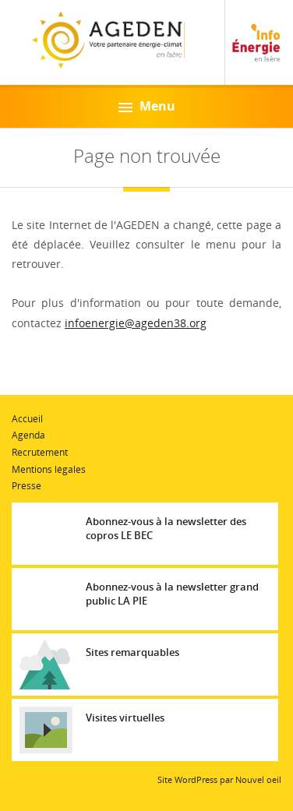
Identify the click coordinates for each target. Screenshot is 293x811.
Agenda (28, 435)
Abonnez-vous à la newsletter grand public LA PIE (172, 594)
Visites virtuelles (125, 718)
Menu (146, 106)
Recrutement (40, 452)
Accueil (27, 418)
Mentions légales (49, 469)
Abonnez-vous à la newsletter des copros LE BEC (166, 528)
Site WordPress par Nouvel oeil (219, 779)
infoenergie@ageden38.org (136, 323)
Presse (26, 485)
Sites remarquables (132, 652)
